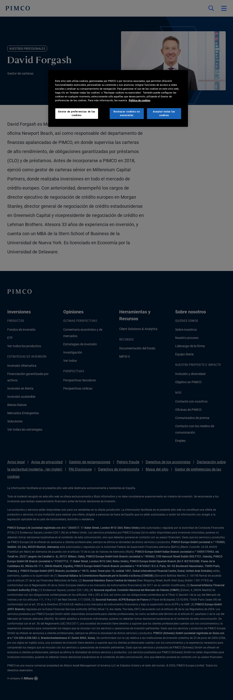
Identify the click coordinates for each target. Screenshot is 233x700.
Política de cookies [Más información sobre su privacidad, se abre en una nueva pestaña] (139, 100)
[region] (118, 98)
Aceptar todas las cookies (164, 113)
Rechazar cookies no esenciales (127, 113)
